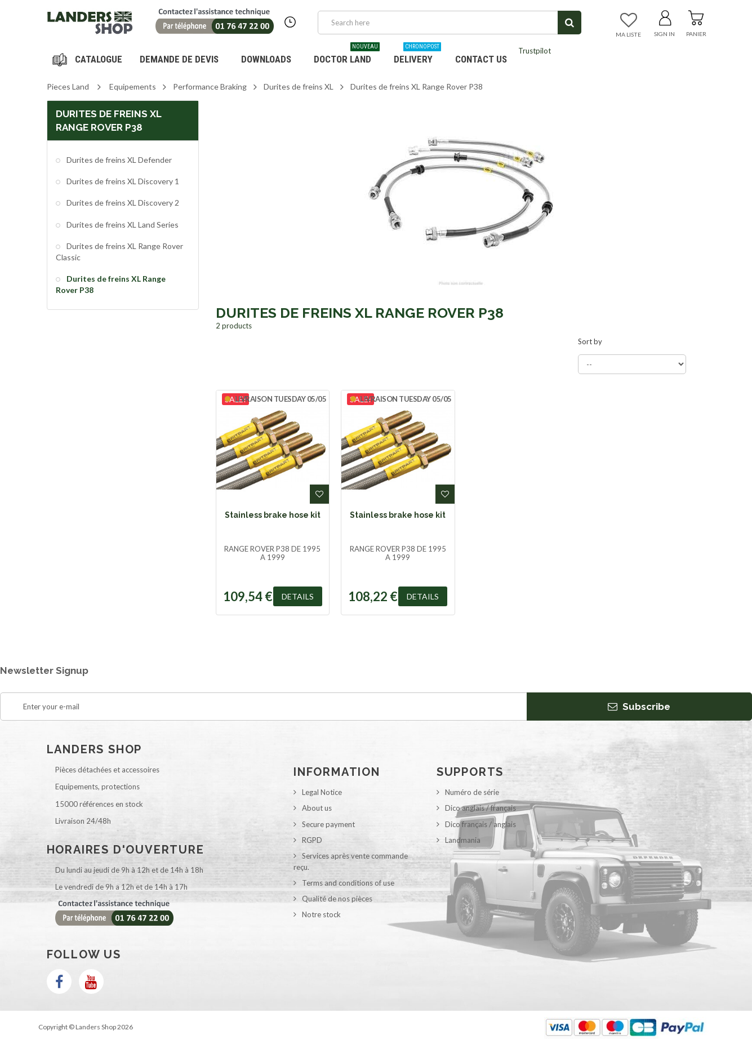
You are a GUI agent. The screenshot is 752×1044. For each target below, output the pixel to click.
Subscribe (639, 706)
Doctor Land (347, 55)
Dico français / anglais (480, 824)
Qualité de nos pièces (337, 898)
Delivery (417, 55)
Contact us (481, 59)
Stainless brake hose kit (273, 514)
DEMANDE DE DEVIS (179, 59)
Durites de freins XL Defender (118, 160)
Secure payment (328, 824)
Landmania (462, 840)
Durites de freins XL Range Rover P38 (111, 284)
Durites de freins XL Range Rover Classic (119, 251)
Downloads (266, 59)
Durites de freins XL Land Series (122, 224)
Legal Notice (322, 792)
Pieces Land (68, 86)
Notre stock (321, 914)
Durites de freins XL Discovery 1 (122, 181)
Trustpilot (534, 50)
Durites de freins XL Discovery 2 (122, 202)
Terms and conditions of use (348, 882)
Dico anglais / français (480, 807)
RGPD (312, 840)
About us (317, 807)
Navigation (89, 59)
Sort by (590, 341)
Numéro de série (472, 792)
